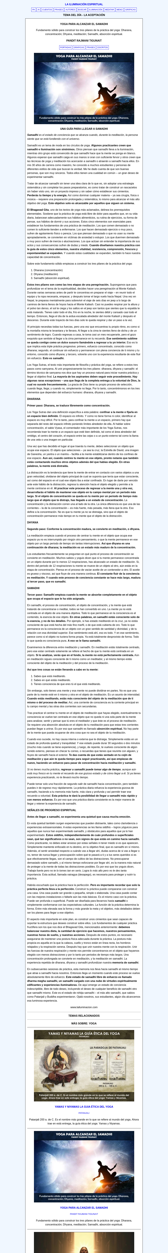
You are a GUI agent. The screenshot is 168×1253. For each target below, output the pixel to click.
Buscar (82, 10)
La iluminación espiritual (84, 4)
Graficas (79, 47)
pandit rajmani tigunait (84, 1214)
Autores (70, 10)
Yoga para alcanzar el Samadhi (84, 1207)
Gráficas (130, 10)
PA (33, 10)
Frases (59, 10)
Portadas (65, 47)
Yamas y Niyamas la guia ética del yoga (84, 1106)
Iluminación (95, 10)
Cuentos (47, 10)
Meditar (109, 10)
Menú (120, 10)
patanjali (84, 1113)
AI (39, 10)
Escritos (103, 47)
